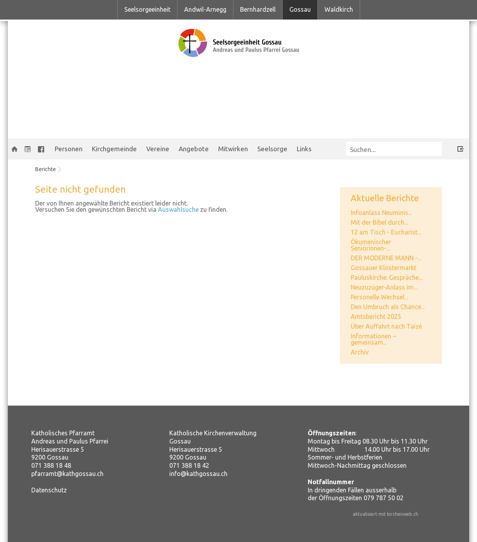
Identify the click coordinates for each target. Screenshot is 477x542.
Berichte (45, 169)
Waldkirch (339, 9)
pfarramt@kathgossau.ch (67, 473)
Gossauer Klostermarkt (383, 268)
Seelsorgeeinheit (147, 9)
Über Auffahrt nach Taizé (386, 326)
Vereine (157, 148)
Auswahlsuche (178, 209)
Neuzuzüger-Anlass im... (384, 287)
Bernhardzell (258, 9)
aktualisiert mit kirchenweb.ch (385, 514)
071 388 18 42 (189, 465)
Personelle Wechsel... (379, 297)
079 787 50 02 (383, 497)
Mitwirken (233, 148)
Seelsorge (272, 148)
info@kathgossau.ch (198, 473)
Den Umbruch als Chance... (388, 307)
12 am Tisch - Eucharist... (386, 232)
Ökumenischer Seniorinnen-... (371, 245)
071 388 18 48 (51, 465)
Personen (68, 148)
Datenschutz (49, 490)
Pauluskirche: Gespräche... (386, 277)
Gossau (300, 9)
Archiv (360, 352)
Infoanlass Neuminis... (381, 212)
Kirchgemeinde (114, 148)
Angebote (194, 148)
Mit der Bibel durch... (379, 222)
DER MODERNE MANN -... (386, 258)
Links (304, 148)
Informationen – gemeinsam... (373, 339)
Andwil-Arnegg (205, 9)
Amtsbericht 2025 (376, 316)
